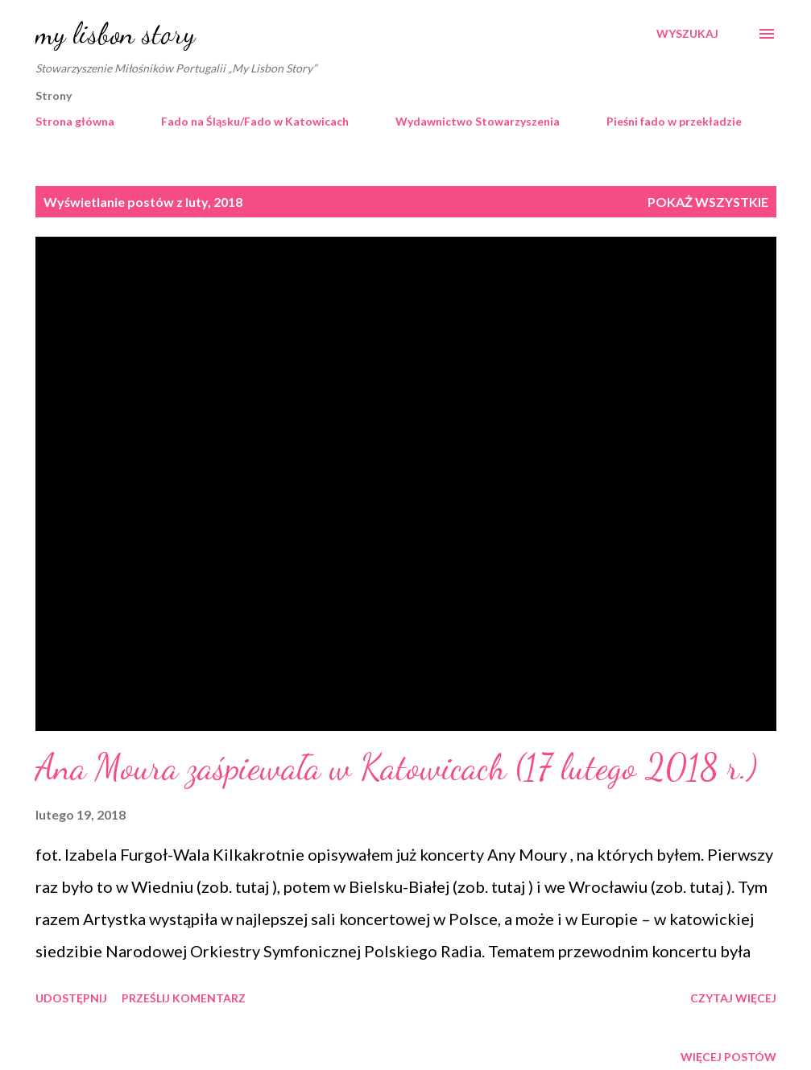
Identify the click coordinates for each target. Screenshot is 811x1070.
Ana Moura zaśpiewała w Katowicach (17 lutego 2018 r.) (396, 767)
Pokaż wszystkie (708, 201)
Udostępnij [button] (71, 998)
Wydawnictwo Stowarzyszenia (477, 121)
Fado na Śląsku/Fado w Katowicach (255, 121)
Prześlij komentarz (184, 998)
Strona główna (74, 121)
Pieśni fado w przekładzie (674, 121)
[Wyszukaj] (687, 33)
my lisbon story (115, 33)
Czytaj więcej (733, 998)
